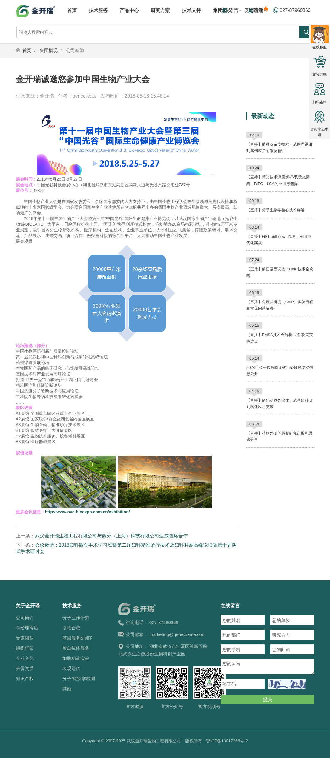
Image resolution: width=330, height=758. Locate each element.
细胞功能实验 (75, 658)
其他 (66, 688)
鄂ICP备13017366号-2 (227, 741)
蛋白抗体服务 (75, 648)
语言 (235, 10)
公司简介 (25, 617)
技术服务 (98, 10)
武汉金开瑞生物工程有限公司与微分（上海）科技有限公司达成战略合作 (111, 535)
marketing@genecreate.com (177, 634)
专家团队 (25, 637)
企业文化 (25, 658)
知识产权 (25, 678)
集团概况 (49, 50)
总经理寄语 (27, 627)
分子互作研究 (75, 617)
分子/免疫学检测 (78, 678)
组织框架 (25, 648)
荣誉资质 (25, 668)
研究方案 (160, 10)
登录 (260, 10)
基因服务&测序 (77, 637)
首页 (72, 10)
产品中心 (129, 10)
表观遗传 (71, 668)
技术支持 (191, 10)
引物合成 (71, 627)
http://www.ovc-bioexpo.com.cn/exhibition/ (87, 511)
